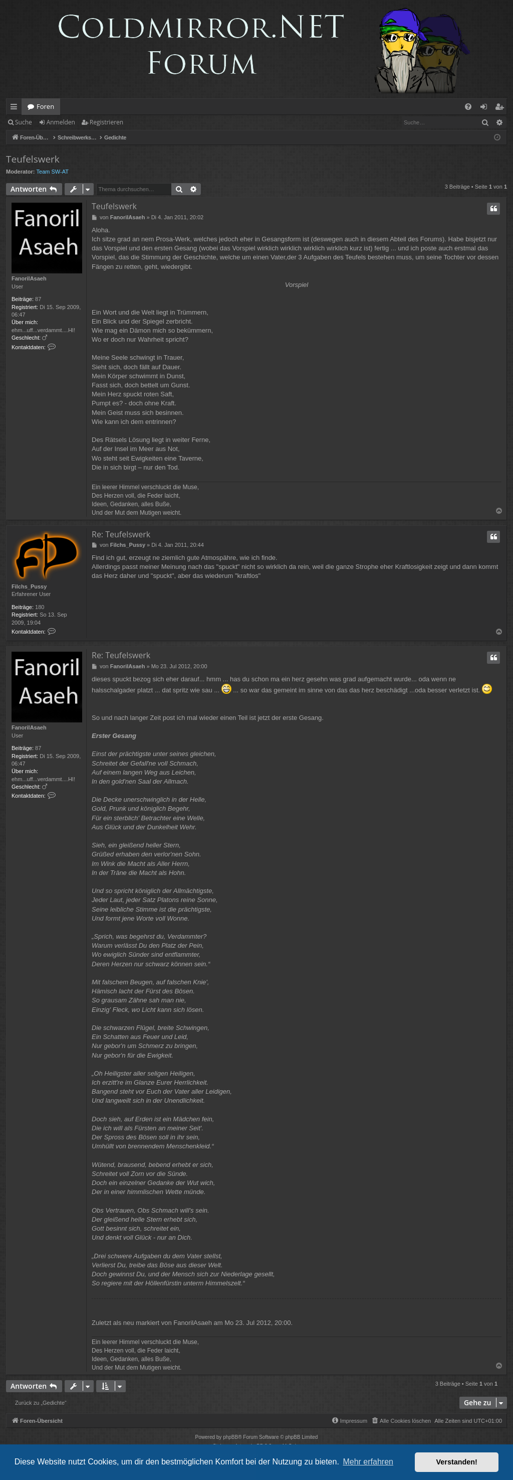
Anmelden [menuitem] (486, 108)
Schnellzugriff (16, 108)
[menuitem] (468, 106)
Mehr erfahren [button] (368, 1461)
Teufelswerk (33, 159)
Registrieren (106, 122)
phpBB (230, 1437)
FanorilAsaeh (29, 278)
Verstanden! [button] (456, 1462)
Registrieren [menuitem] (501, 108)
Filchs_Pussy (29, 586)
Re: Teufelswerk (121, 534)
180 (39, 607)
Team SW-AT (53, 172)
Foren (45, 106)
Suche (23, 122)
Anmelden (61, 122)
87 (38, 299)
